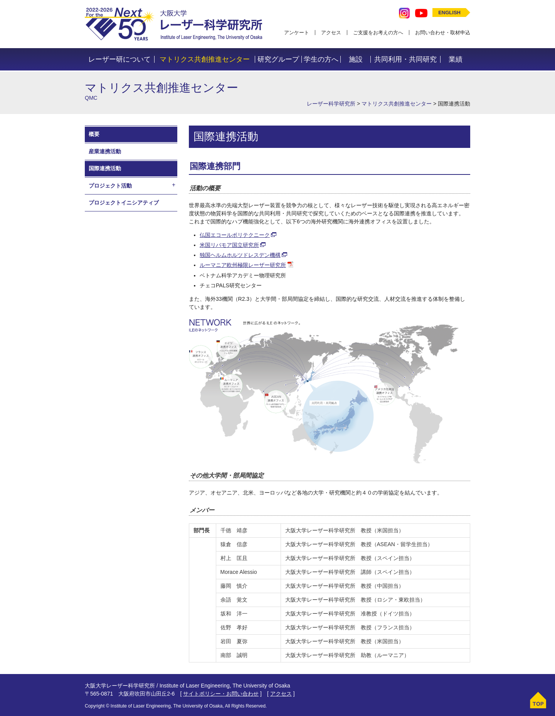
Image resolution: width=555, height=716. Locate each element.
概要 (94, 134)
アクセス (331, 32)
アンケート (296, 32)
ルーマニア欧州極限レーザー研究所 (243, 265)
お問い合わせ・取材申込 (442, 32)
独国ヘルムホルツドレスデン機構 (240, 255)
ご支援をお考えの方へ (378, 32)
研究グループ (278, 59)
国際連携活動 (105, 168)
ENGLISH (449, 12)
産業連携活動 (105, 151)
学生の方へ (321, 59)
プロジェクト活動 (110, 186)
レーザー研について (119, 59)
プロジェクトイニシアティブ (124, 203)
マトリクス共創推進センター (205, 59)
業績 (455, 59)
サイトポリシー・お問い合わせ (221, 694)
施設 (356, 59)
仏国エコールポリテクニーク (235, 235)
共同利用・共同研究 (405, 59)
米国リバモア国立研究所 (229, 245)
